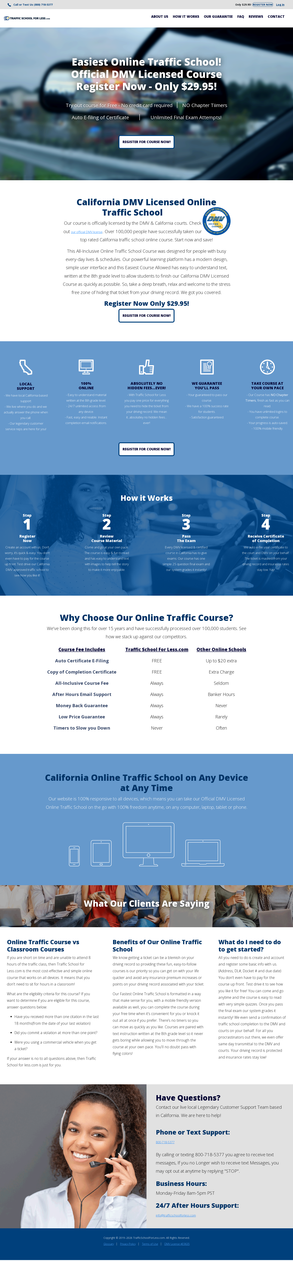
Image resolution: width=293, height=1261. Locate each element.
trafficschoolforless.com (191, 1216)
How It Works (186, 17)
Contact (276, 17)
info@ (161, 1216)
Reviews (256, 17)
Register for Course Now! (147, 142)
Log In (279, 5)
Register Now (259, 5)
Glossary (109, 1245)
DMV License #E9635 (177, 1245)
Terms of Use (150, 1245)
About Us (159, 17)
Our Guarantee (218, 17)
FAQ (240, 17)
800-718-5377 (170, 1142)
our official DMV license (96, 232)
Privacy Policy (128, 1245)
